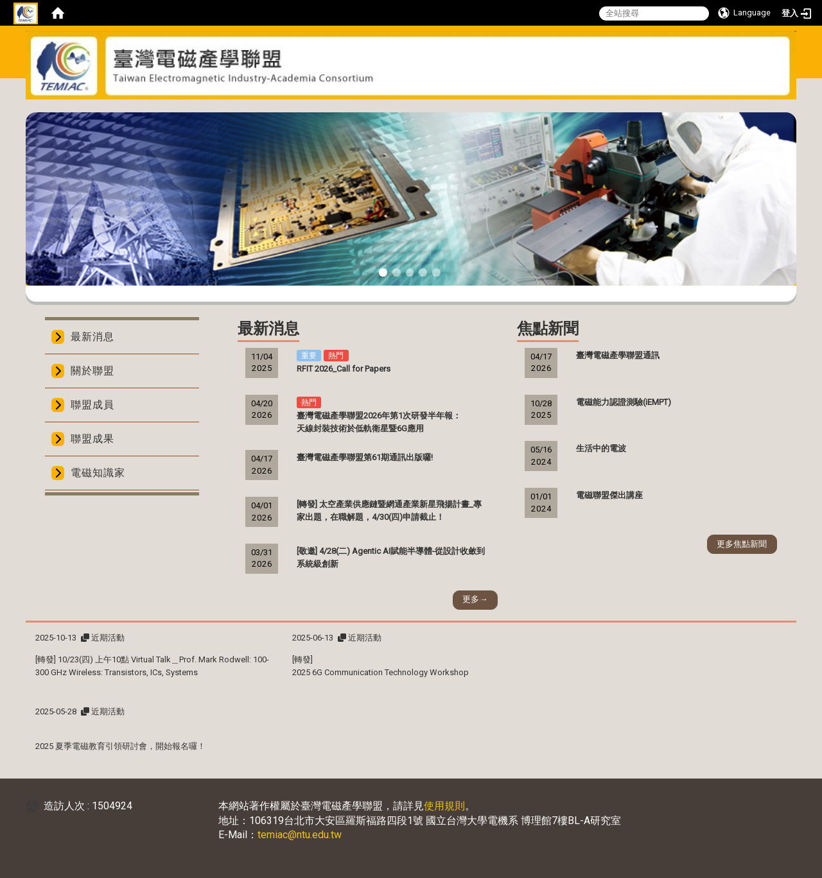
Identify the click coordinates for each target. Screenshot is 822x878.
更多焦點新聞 (742, 544)
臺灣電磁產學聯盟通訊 (618, 355)
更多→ (474, 599)
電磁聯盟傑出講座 (609, 495)
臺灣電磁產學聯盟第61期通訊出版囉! (365, 457)
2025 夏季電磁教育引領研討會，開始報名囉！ (120, 746)
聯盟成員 (92, 405)
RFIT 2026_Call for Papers (343, 369)
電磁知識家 (98, 473)
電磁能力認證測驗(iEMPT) (623, 402)
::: (406, 107)
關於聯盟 (92, 371)
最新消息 (92, 337)
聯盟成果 (92, 439)
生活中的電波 (601, 448)
